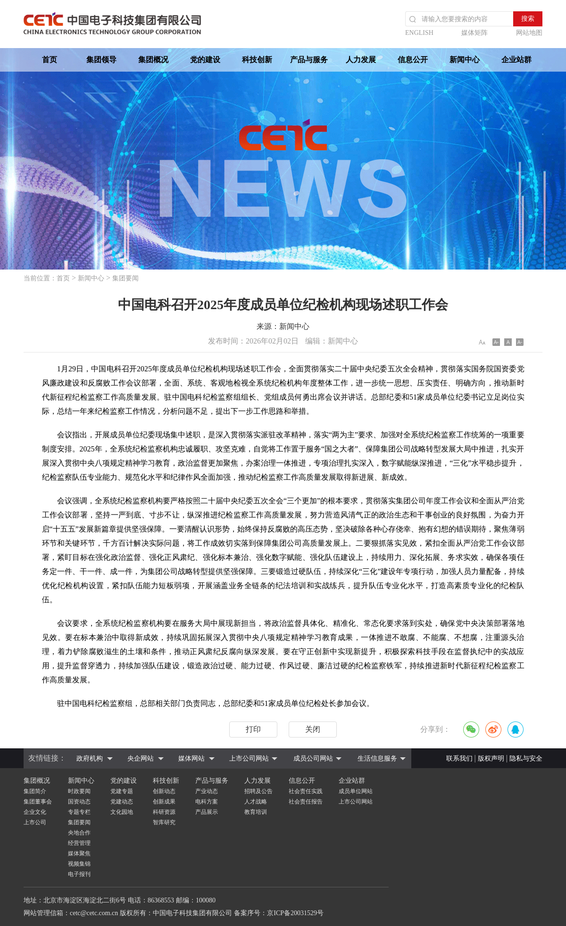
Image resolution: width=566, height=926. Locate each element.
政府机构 (89, 758)
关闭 (312, 729)
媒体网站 (191, 758)
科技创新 (257, 60)
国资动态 (79, 801)
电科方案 (206, 801)
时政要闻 (79, 791)
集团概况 (153, 60)
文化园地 (121, 812)
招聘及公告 (258, 791)
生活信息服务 (377, 758)
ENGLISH (419, 32)
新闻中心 (464, 60)
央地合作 (79, 832)
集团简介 (35, 791)
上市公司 (35, 822)
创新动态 (164, 791)
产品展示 (206, 812)
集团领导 (101, 60)
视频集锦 (79, 863)
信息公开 (413, 60)
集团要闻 (125, 278)
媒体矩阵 (474, 32)
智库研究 (164, 822)
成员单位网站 (356, 791)
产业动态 (206, 791)
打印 (253, 729)
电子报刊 (79, 874)
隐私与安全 (525, 758)
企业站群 (516, 60)
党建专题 (121, 791)
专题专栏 (79, 812)
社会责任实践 (306, 791)
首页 (49, 60)
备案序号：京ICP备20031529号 (279, 913)
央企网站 (140, 758)
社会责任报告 (306, 801)
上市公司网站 (249, 758)
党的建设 (205, 60)
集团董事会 (38, 801)
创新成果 (164, 801)
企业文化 (35, 812)
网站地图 (529, 32)
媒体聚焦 (79, 853)
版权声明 (491, 758)
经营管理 (79, 843)
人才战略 (255, 801)
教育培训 (255, 812)
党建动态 (121, 801)
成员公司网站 (313, 758)
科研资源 (164, 812)
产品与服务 (309, 60)
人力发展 (361, 60)
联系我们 (459, 758)
